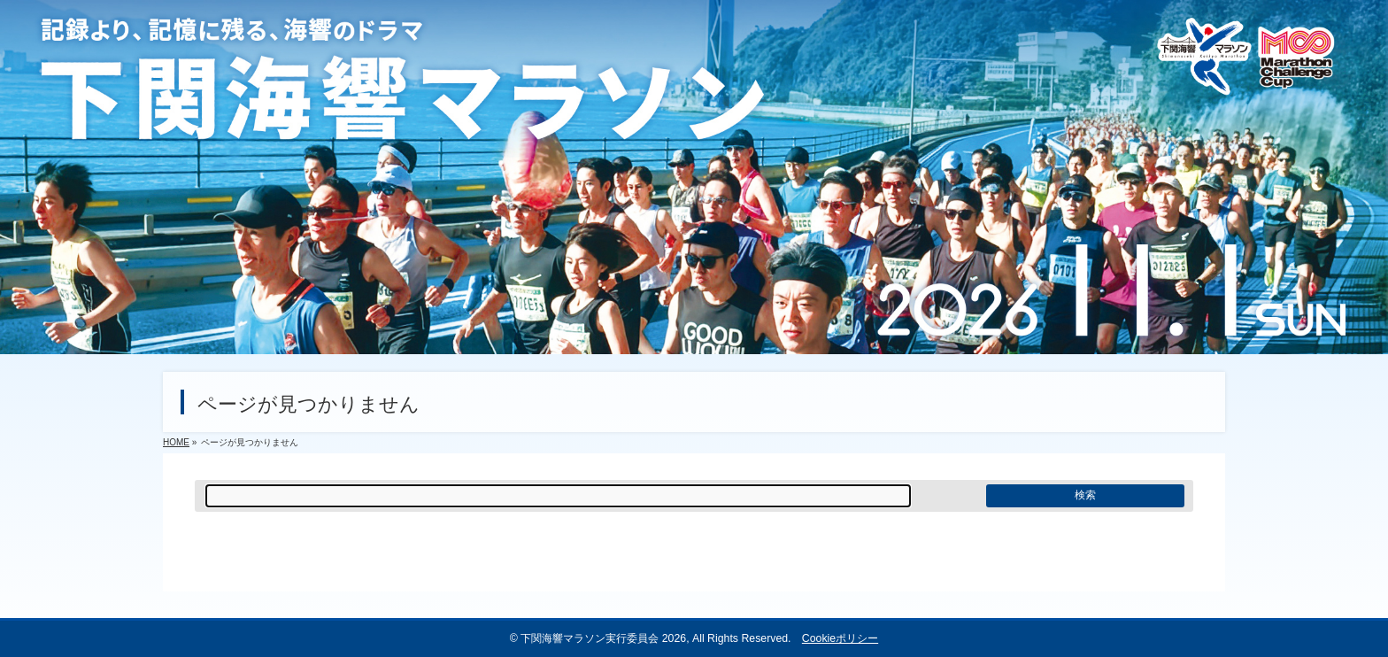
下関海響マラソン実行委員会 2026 (603, 638)
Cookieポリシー (840, 638)
